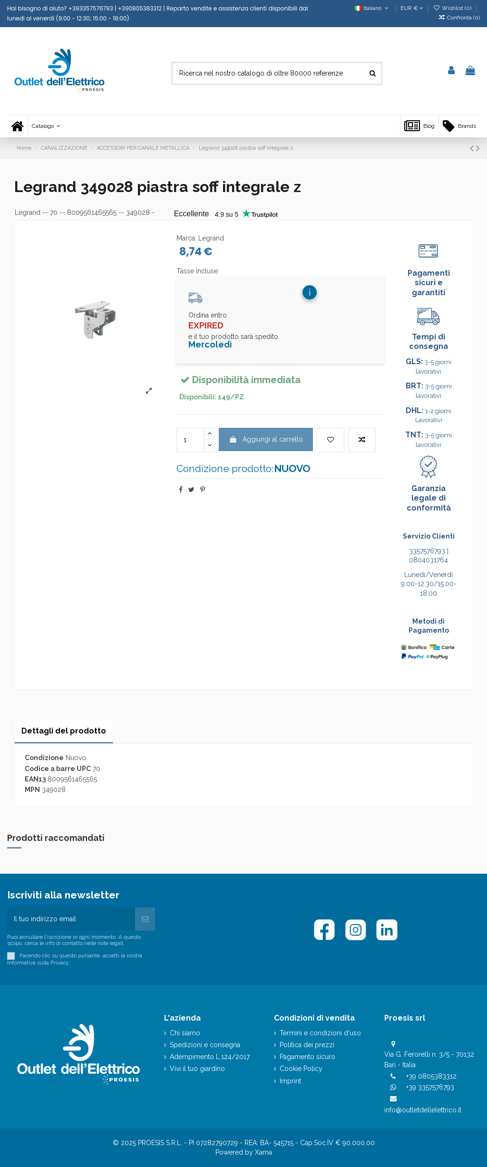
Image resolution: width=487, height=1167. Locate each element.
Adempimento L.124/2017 (210, 1057)
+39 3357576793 (430, 1087)
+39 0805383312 (431, 1076)
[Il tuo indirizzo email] (71, 919)
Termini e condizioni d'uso (320, 1033)
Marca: (186, 238)
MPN (32, 789)
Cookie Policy (301, 1068)
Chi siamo (185, 1033)
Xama (263, 1152)
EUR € (411, 8)
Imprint (290, 1081)
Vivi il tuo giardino (197, 1068)
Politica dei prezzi (307, 1045)
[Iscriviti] (145, 919)
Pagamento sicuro (307, 1057)
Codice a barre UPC (58, 768)
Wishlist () (453, 8)
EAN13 (35, 779)
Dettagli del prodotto (63, 730)
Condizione (44, 758)
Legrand (27, 212)
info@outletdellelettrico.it (422, 1110)
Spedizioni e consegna (205, 1045)
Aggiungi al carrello (266, 439)
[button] (46, 126)
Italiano (372, 8)
